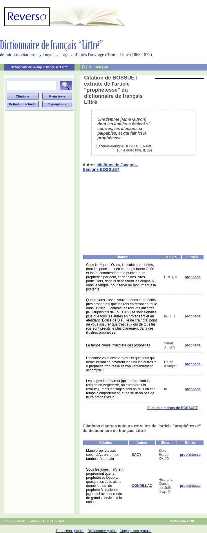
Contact (58, 521)
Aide (45, 521)
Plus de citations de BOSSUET (172, 408)
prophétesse (190, 455)
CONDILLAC (142, 486)
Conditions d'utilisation (22, 521)
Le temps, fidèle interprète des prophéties (118, 345)
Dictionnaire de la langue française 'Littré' (39, 67)
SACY (136, 455)
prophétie (193, 277)
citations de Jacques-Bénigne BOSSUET (110, 167)
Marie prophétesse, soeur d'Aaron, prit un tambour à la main (102, 455)
